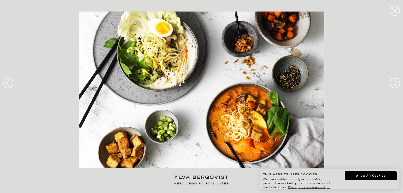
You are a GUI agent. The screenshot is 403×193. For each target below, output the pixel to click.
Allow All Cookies (371, 175)
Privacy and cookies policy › (309, 187)
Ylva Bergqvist (201, 178)
